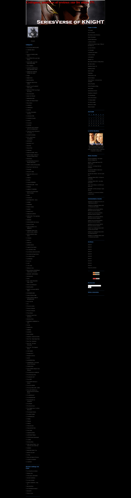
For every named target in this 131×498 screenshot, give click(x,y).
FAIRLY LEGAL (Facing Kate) (33, 164)
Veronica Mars (30, 441)
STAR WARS (30, 351)
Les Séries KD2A (31, 256)
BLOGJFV (29, 490)
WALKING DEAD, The (32, 450)
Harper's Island (30, 206)
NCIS (28, 278)
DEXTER (29, 145)
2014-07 (90, 258)
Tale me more (30, 493)
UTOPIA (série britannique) (33, 437)
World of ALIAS (91, 106)
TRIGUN (29, 421)
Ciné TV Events (91, 32)
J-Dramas (29, 237)
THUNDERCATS (30, 416)
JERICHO (29, 242)
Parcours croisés (30, 306)
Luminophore (91, 57)
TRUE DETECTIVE (31, 428)
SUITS (28, 357)
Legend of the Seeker (31, 247)
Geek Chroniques (92, 37)
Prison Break (30, 313)
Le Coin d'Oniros (91, 47)
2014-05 (90, 260)
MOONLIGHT (30, 276)
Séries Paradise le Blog (93, 86)
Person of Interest (31, 308)
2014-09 (90, 253)
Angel (28, 75)
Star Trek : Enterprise (31, 341)
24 (27, 52)
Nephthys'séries (91, 68)
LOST (28, 263)
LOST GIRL (29, 265)
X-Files (28, 454)
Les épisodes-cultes (31, 249)
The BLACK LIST (31, 377)
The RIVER (29, 403)
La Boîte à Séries (91, 41)
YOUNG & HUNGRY (31, 459)
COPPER (29, 125)
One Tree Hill (30, 301)
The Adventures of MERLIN (33, 372)
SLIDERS (29, 331)
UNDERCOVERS (31, 432)
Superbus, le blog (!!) (92, 93)
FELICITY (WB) (30, 171)
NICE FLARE (91, 70)
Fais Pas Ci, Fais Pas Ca (32, 167)
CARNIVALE (30, 107)
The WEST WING (31, 414)
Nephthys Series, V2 (92, 66)
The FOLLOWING (31, 385)
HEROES (29, 219)
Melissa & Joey (30, 267)
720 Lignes (90, 30)
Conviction (29, 122)
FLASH (28, 180)
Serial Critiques (91, 77)
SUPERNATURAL (31, 360)
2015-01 (90, 249)
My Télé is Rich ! (91, 63)
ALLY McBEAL (30, 65)
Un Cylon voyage (91, 102)
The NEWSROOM (31, 397)
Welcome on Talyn (92, 104)
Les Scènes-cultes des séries (33, 251)
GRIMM (28, 202)
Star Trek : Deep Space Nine (33, 338)
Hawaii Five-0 (30, 211)
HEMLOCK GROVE (31, 213)
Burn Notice (29, 103)
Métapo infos (30, 473)
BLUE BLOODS (30, 93)
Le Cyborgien (91, 50)
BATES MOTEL (30, 80)
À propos (33, 41)
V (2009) (29, 439)
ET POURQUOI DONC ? (32, 488)
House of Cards (30, 224)
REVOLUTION (30, 319)
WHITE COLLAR (30, 452)
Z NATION (29, 461)
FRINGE (29, 186)
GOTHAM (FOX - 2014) (32, 199)
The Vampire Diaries (31, 411)
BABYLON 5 (29, 77)
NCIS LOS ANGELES (32, 284)
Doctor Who (29, 147)
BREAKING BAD (30, 98)
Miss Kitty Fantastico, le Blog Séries (96, 61)
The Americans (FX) (31, 374)
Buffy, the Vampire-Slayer (32, 100)
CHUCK (29, 120)
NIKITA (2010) (30, 287)
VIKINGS (29, 447)
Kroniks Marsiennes (92, 39)
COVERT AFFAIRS (31, 135)
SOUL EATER (30, 334)
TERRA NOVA (30, 366)
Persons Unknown (31, 310)
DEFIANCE (29, 141)
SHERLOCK (29, 327)
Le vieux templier (31, 480)
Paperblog (90, 73)
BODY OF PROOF (31, 96)
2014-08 (90, 256)
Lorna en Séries (91, 54)
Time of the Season (92, 97)
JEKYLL (29, 240)
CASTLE (29, 109)
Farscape (29, 169)
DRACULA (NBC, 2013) (32, 152)
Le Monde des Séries (92, 52)
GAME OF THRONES (32, 189)
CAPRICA (29, 105)
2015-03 (90, 244)
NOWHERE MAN (31, 293)
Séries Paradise (91, 83)
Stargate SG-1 (30, 353)
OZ (27, 303)
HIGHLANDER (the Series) (33, 222)
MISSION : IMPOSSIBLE (32, 273)
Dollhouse (29, 150)
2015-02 (90, 247)
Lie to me (29, 261)
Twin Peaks (29, 430)
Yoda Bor (90, 205)
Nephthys (90, 209)
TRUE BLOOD (30, 425)
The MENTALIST (31, 395)
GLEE (28, 195)
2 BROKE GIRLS (31, 49)
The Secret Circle (31, 405)
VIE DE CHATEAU (31, 477)
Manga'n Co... (91, 59)
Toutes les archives (92, 267)
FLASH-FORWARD (31, 182)
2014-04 (90, 263)
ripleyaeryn (90, 201)
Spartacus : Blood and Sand (33, 336)
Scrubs (28, 325)
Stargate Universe (31, 355)
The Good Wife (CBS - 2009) (33, 387)
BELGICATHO (30, 486)
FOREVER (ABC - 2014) (32, 184)
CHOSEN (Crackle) (31, 118)
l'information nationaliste (32, 475)
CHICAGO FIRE (30, 115)
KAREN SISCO (30, 244)
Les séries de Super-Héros (33, 254)
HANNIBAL (29, 204)
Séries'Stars (90, 88)
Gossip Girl (29, 197)
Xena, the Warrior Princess (33, 457)
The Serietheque (91, 95)
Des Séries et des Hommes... (94, 34)
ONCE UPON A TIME (31, 295)
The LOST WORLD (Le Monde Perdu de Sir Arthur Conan (33, 391)
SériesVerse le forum (92, 90)
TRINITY (29, 423)
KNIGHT (90, 212)
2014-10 (90, 251)
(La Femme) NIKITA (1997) (33, 47)
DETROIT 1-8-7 (30, 143)
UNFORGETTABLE (31, 435)
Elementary (29, 158)
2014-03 (90, 265)
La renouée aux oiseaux (32, 471)
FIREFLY (29, 177)
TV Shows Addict (91, 99)
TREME (28, 418)
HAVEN (28, 209)
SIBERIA (29, 329)
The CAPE (29, 379)
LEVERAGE (29, 258)
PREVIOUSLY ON (92, 75)
